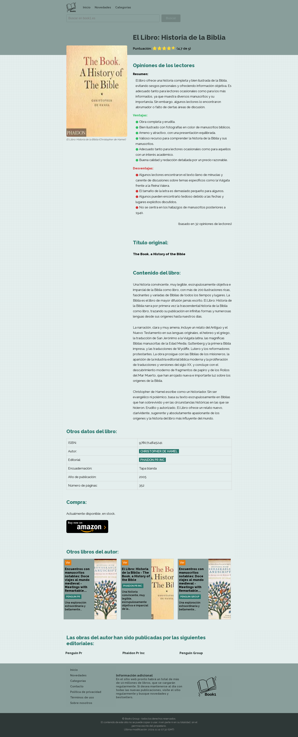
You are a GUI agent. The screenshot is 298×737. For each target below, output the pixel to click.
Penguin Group (189, 596)
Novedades (103, 7)
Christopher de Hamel (159, 451)
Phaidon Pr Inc (152, 460)
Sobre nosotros (81, 703)
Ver (68, 562)
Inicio (87, 7)
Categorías (123, 7)
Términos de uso (82, 697)
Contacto (76, 686)
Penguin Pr (73, 596)
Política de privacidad (85, 692)
